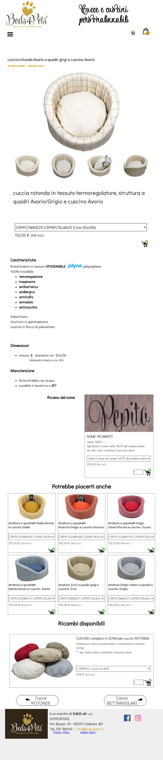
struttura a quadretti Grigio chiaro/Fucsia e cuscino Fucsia (129, 525)
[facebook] (127, 718)
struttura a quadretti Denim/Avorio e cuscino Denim (29, 587)
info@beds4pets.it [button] (90, 729)
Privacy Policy (61, 732)
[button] (81, 111)
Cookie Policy (88, 732)
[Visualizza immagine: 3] (100, 166)
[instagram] (138, 718)
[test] (37, 700)
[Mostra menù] (10, 34)
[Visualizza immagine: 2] (63, 166)
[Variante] (81, 227)
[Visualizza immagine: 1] (27, 166)
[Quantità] (138, 472)
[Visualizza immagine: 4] (136, 166)
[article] (81, 233)
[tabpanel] (104, 12)
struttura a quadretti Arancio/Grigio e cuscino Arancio (81, 525)
